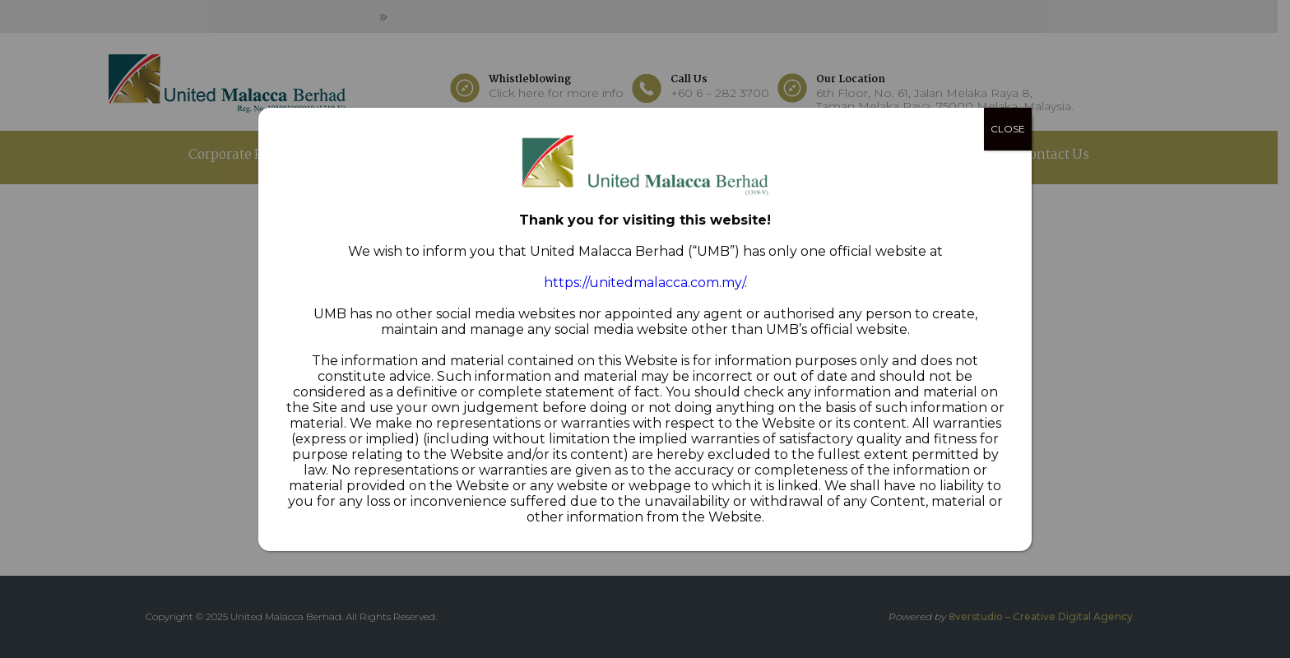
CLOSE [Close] (1008, 129)
